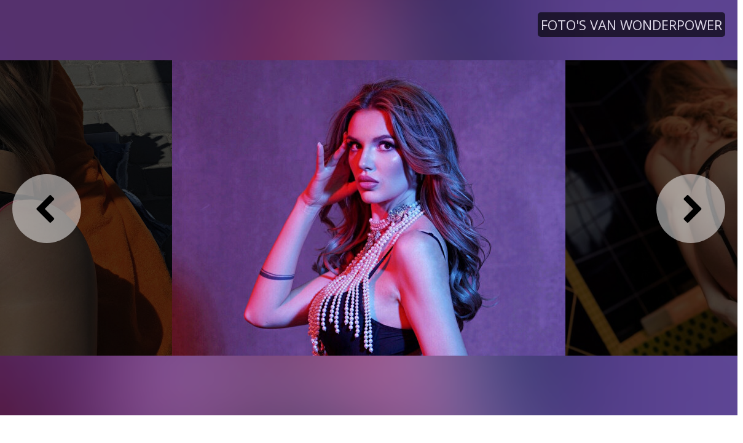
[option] (368, 207)
